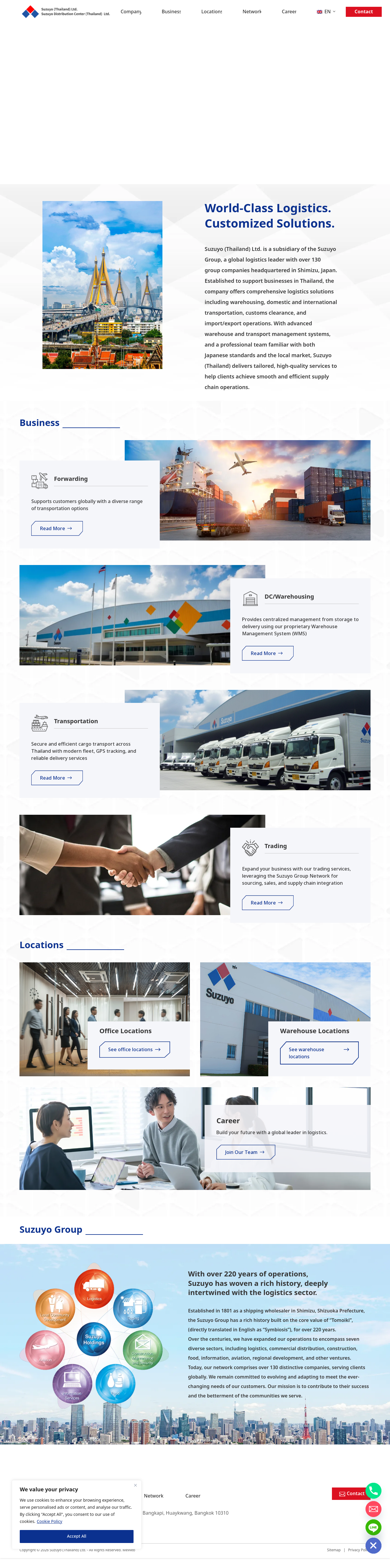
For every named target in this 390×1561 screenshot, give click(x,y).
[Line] (373, 1527)
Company (131, 11)
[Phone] (373, 1491)
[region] (76, 1514)
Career (289, 11)
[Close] (135, 1485)
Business (171, 11)
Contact (364, 11)
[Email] (373, 1509)
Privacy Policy (359, 1553)
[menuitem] (326, 11)
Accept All (76, 1536)
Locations (211, 11)
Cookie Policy (49, 1521)
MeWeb (129, 1553)
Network (252, 11)
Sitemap (334, 1553)
